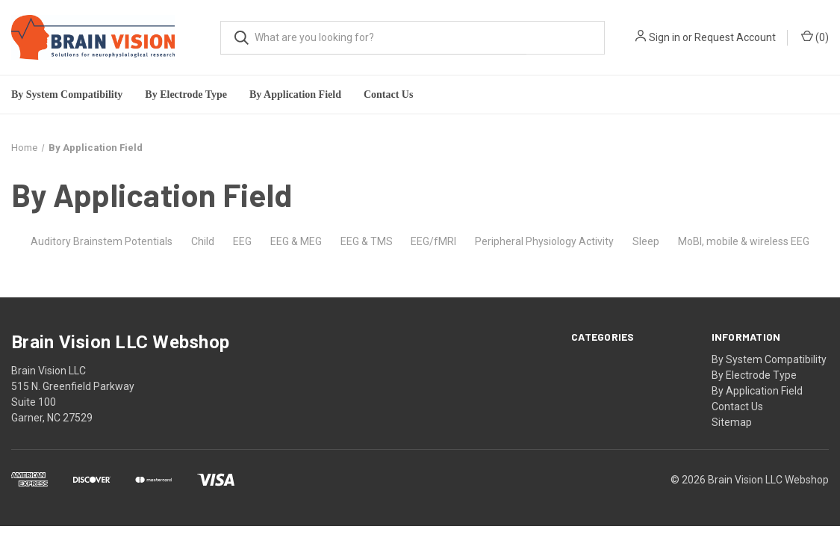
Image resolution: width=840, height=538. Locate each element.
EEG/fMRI (433, 241)
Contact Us (389, 94)
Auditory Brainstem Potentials (101, 241)
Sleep (645, 241)
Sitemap (732, 422)
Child (202, 241)
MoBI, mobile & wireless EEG (743, 241)
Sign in (664, 37)
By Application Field (757, 391)
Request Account (735, 37)
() (815, 36)
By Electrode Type (754, 375)
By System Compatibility (769, 359)
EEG (242, 241)
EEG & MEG (296, 241)
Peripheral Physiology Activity (544, 241)
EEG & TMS (366, 241)
